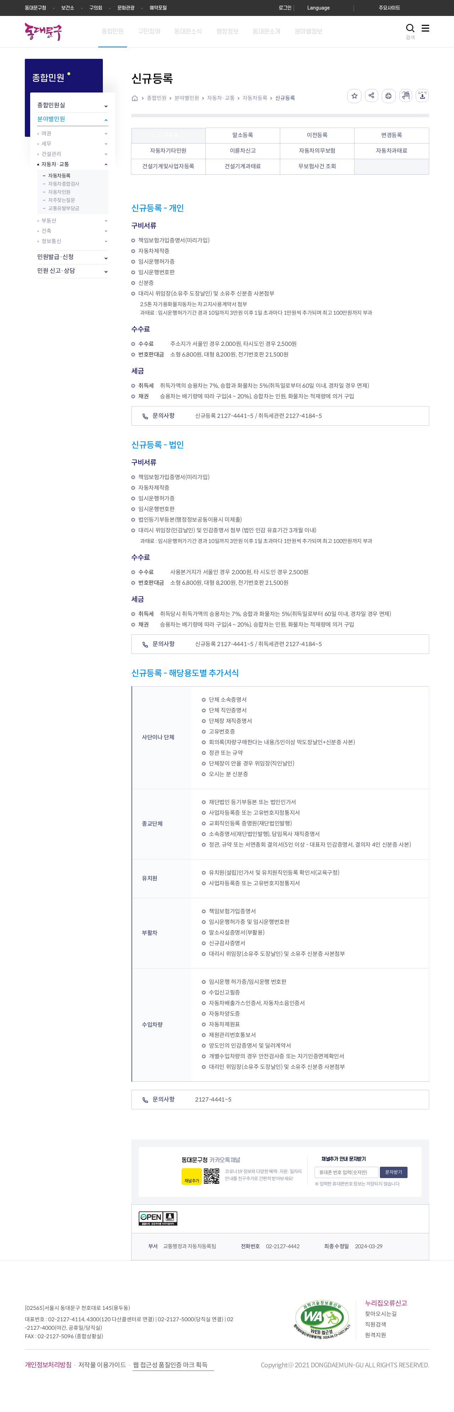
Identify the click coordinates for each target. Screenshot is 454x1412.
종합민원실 (51, 105)
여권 (46, 133)
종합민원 (157, 98)
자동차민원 (59, 192)
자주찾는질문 (61, 200)
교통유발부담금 (63, 208)
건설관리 (51, 154)
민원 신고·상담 (56, 271)
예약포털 (158, 8)
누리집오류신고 (386, 1303)
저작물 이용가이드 (102, 1365)
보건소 (67, 8)
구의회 (95, 8)
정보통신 (51, 241)
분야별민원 (51, 119)
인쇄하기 (386, 96)
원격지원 (375, 1335)
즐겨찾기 (351, 96)
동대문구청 (35, 8)
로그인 (285, 8)
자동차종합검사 (63, 184)
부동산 (48, 220)
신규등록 (285, 98)
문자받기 (393, 1172)
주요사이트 (389, 8)
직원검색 (375, 1324)
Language (319, 8)
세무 (46, 143)
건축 (46, 231)
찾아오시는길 (381, 1314)
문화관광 (125, 8)
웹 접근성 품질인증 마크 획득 (170, 1365)
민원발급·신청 (55, 257)
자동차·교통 (55, 164)
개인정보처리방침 (48, 1365)
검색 (410, 37)
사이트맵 (425, 32)
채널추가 (191, 1180)
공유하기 (368, 96)
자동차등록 (59, 176)
